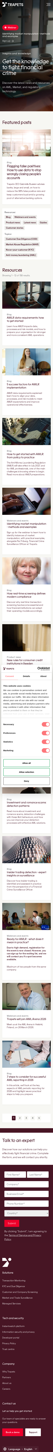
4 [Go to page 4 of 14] (32, 1118)
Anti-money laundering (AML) (21, 255)
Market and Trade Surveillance (17, 1297)
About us (6, 1383)
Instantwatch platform (13, 1326)
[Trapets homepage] (12, 4)
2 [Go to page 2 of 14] (19, 1118)
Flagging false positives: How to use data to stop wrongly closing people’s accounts (24, 172)
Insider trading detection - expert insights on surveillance (26, 874)
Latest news (30, 222)
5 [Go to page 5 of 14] (39, 1118)
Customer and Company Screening (20, 1292)
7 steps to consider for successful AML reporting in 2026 (26, 1078)
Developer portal (10, 1337)
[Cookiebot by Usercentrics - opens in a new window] (38, 668)
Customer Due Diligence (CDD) (21, 239)
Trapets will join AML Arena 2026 (26, 1019)
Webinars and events (25, 217)
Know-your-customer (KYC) (20, 249)
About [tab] (43, 676)
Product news (13, 222)
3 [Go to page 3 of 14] (26, 1118)
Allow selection (26, 772)
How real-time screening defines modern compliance (26, 595)
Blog (8, 217)
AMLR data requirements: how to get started (25, 319)
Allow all (26, 763)
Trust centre (8, 1349)
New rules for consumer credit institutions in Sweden (25, 662)
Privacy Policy (9, 1343)
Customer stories (14, 228)
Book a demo (13, 1432)
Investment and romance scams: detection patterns (26, 804)
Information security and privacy (18, 1332)
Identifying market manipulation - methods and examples (26, 525)
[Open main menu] (47, 5)
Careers (6, 1389)
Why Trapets (8, 1371)
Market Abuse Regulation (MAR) (22, 244)
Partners (6, 1377)
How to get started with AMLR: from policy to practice (25, 456)
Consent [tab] (9, 676)
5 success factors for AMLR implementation (23, 386)
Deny (26, 781)
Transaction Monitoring (13, 1280)
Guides (43, 222)
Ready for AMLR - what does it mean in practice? (25, 940)
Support (33, 1432)
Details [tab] (26, 676)
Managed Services (11, 1303)
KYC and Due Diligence (13, 1286)
